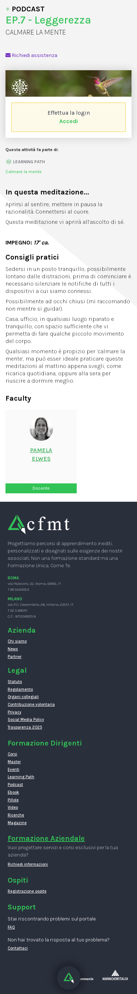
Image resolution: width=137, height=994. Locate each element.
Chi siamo (17, 641)
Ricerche (16, 815)
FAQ (11, 927)
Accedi (68, 121)
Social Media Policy (26, 719)
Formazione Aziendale (46, 838)
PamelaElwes (41, 454)
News (13, 649)
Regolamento (20, 689)
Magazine (17, 822)
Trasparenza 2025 (25, 727)
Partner (15, 656)
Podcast (15, 784)
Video (13, 807)
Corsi (12, 754)
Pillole (13, 800)
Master (14, 761)
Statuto (15, 681)
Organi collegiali (23, 696)
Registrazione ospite (27, 891)
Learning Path (21, 777)
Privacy (14, 712)
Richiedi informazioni (28, 864)
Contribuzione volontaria (31, 704)
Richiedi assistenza (31, 55)
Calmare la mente (23, 171)
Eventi (13, 769)
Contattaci (18, 948)
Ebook (13, 792)
